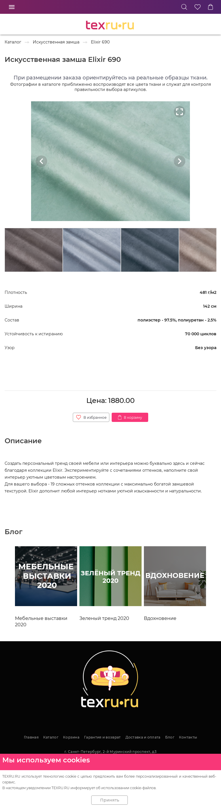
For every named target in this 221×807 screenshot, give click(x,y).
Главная (31, 737)
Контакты (188, 737)
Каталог (50, 737)
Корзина (71, 737)
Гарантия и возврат (102, 737)
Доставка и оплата (143, 737)
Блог (169, 737)
